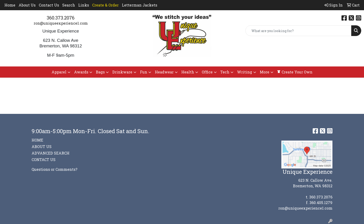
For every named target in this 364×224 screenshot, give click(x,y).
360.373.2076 (61, 18)
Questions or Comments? (54, 169)
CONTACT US (43, 159)
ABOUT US (42, 146)
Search (68, 5)
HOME (37, 140)
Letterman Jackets (139, 5)
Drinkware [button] (122, 71)
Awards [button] (81, 71)
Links (83, 5)
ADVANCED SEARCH (50, 153)
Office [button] (207, 71)
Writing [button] (244, 71)
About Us (27, 5)
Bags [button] (100, 71)
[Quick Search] (298, 30)
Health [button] (187, 71)
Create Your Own (294, 71)
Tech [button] (224, 71)
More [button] (264, 71)
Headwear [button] (164, 71)
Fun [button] (143, 71)
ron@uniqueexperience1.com (61, 23)
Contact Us (49, 5)
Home (9, 5)
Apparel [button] (59, 71)
